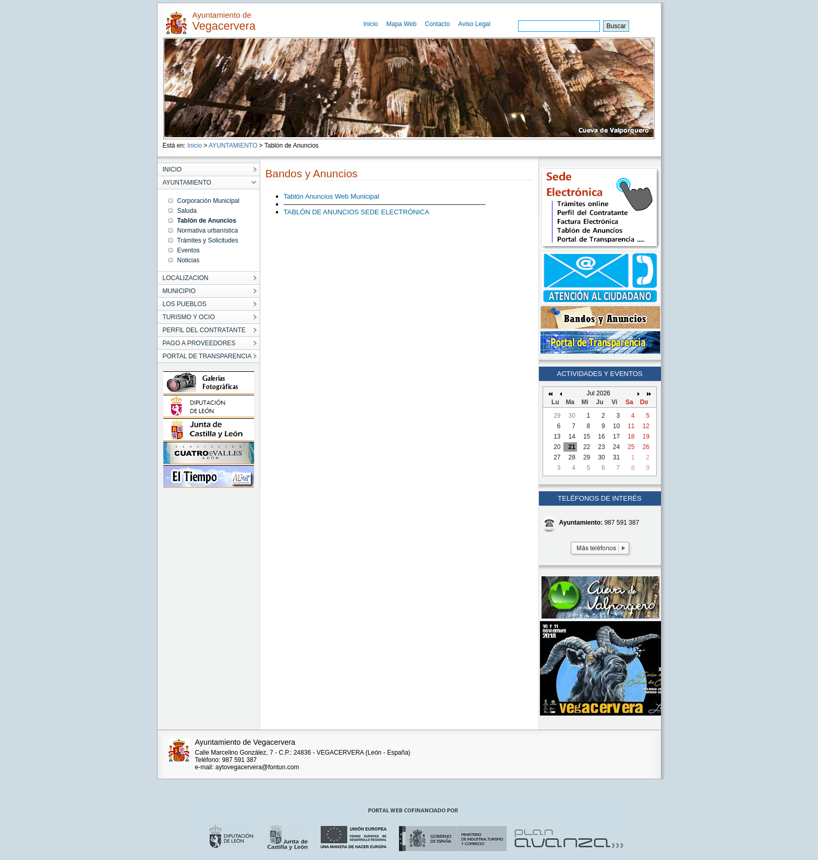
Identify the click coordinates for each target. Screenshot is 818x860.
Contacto (437, 24)
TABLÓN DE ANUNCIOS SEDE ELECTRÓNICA (356, 212)
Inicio (371, 24)
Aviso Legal (474, 24)
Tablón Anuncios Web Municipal (331, 196)
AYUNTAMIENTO (233, 145)
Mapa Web (402, 24)
